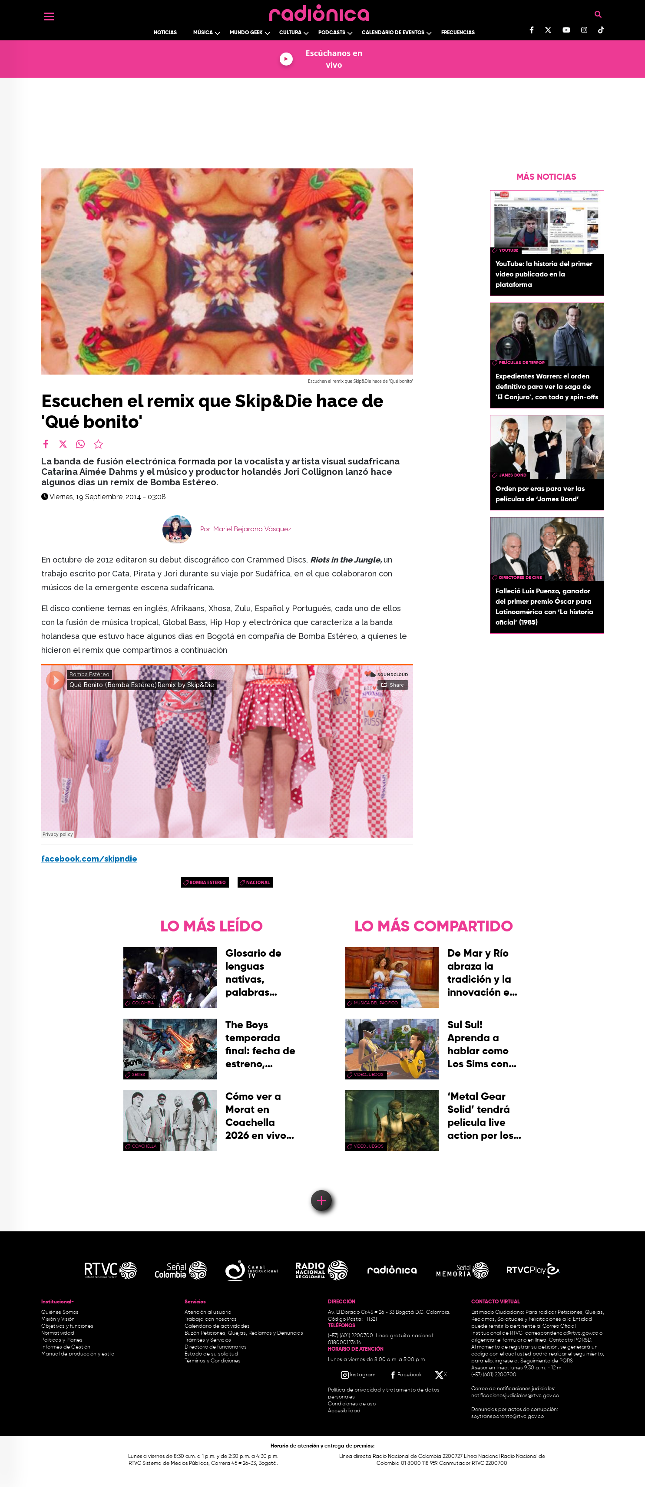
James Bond (512, 475)
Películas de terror (522, 363)
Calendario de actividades (217, 1326)
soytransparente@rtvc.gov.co (507, 1416)
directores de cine (520, 578)
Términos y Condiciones (213, 1361)
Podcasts (331, 33)
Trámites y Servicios (208, 1340)
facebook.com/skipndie (89, 858)
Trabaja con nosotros (211, 1319)
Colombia (143, 1003)
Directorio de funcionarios (216, 1347)
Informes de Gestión (65, 1347)
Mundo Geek (246, 33)
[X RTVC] (441, 1375)
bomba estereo (208, 882)
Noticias (165, 33)
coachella (144, 1146)
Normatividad (57, 1333)
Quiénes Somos (60, 1312)
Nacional (258, 882)
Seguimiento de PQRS (546, 1361)
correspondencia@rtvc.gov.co (561, 1333)
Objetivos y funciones (67, 1326)
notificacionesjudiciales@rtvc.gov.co (515, 1395)
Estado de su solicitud (211, 1354)
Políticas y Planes (62, 1340)
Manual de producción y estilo (77, 1354)
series (138, 1074)
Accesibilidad (345, 1411)
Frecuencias (458, 33)
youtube (508, 250)
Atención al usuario (208, 1312)
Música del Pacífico (376, 1003)
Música (203, 33)
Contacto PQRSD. (570, 1340)
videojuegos (369, 1074)
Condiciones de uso (352, 1404)
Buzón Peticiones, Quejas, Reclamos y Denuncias (244, 1333)
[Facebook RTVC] (405, 1375)
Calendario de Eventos (393, 33)
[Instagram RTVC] (357, 1375)
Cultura (290, 33)
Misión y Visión (58, 1319)
